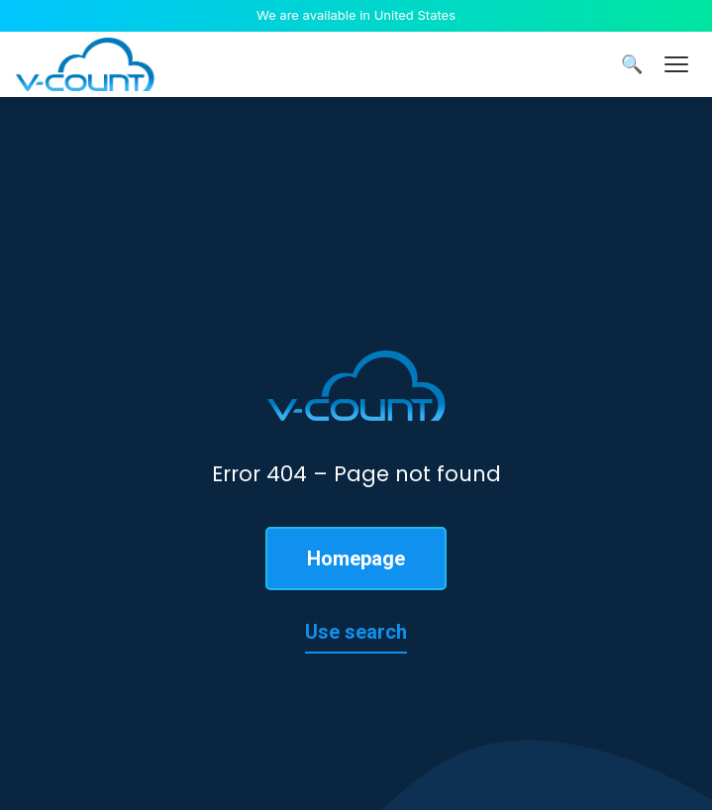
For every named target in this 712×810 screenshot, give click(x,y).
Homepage (356, 558)
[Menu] (676, 64)
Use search (356, 632)
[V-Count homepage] (85, 65)
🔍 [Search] (632, 64)
